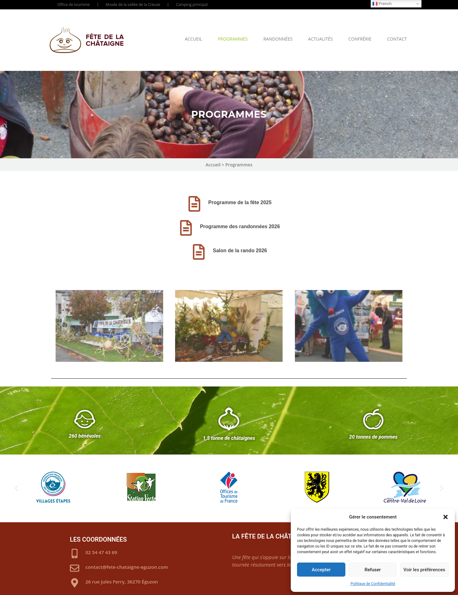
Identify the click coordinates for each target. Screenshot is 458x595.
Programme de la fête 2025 (240, 202)
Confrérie (359, 39)
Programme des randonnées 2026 (240, 226)
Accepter (321, 570)
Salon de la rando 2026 (240, 250)
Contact (397, 39)
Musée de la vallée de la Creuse (133, 4)
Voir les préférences (424, 570)
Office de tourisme (73, 4)
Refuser (372, 570)
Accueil (193, 39)
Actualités (320, 39)
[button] (445, 517)
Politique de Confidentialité (372, 584)
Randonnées (277, 39)
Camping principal (191, 4)
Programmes (233, 39)
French (382, 3)
